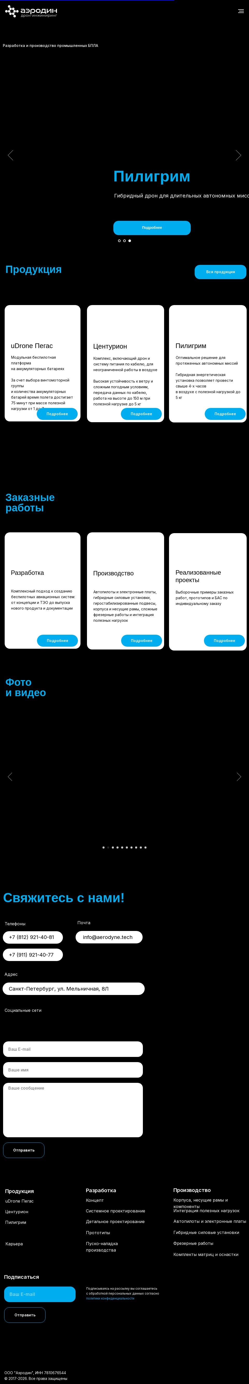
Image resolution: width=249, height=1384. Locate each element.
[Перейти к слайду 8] (136, 847)
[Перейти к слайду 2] (124, 240)
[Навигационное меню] (241, 11)
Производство (113, 573)
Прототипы (98, 1232)
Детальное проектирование (115, 1221)
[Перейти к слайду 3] (129, 240)
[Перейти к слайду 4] (117, 847)
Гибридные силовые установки (206, 1232)
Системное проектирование (115, 1210)
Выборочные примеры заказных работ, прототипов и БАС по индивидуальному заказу (205, 598)
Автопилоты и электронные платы (209, 1221)
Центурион (110, 346)
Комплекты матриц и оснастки (205, 1257)
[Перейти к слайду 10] (145, 847)
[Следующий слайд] (238, 155)
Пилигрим (190, 346)
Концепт (95, 1200)
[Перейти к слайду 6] (127, 847)
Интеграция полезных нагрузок (206, 1210)
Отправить (24, 1150)
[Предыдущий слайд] (10, 155)
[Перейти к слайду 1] (119, 240)
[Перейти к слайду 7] (131, 847)
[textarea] (73, 1110)
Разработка (27, 572)
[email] (73, 1049)
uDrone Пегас (32, 346)
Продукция (19, 1191)
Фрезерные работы (193, 1243)
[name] (73, 1070)
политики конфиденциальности (110, 1298)
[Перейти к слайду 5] (122, 847)
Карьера (14, 1243)
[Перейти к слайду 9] (141, 847)
